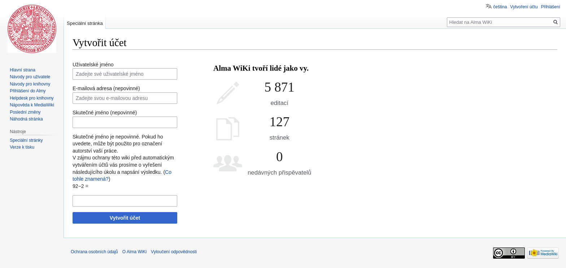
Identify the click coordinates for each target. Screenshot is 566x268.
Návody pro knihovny (30, 84)
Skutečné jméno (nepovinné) (105, 112)
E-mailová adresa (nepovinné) (106, 88)
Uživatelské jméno (93, 64)
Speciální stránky (26, 140)
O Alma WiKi (134, 251)
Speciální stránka (85, 23)
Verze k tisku (22, 147)
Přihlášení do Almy (27, 90)
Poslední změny (25, 112)
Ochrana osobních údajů (94, 251)
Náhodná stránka (26, 119)
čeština (500, 6)
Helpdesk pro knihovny (31, 98)
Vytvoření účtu (523, 6)
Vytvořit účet (125, 218)
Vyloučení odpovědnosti (174, 251)
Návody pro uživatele (30, 76)
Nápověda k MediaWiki (32, 104)
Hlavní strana (22, 70)
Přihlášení (550, 6)
